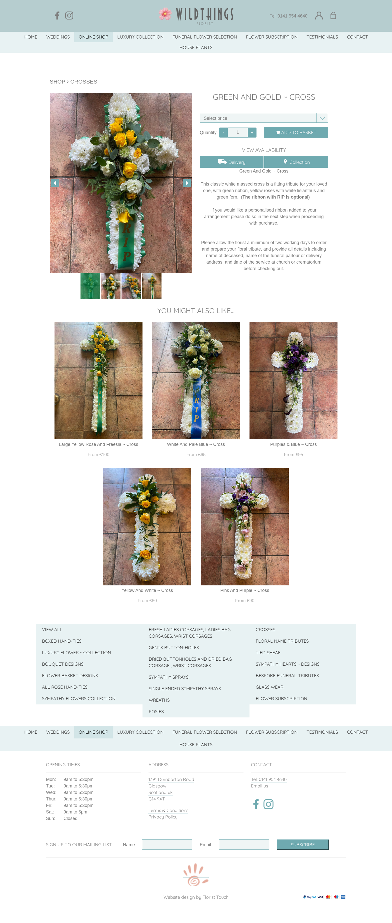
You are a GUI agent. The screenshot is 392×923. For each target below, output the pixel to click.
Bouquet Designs (63, 664)
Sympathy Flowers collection (79, 698)
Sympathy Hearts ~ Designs (288, 664)
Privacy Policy (163, 817)
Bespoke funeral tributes (287, 675)
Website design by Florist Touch (196, 897)
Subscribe (303, 844)
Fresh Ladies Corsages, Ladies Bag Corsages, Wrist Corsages (190, 633)
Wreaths (159, 700)
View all (52, 629)
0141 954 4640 (293, 16)
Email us (259, 786)
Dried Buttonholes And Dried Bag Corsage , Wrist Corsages (190, 662)
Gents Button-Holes (174, 647)
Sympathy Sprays (168, 677)
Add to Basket (296, 132)
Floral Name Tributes (282, 641)
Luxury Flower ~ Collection (76, 652)
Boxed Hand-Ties (62, 641)
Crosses (83, 82)
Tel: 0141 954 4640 (269, 779)
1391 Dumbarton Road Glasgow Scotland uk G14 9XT (171, 789)
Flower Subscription (281, 698)
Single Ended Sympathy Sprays (185, 688)
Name (129, 844)
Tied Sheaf (268, 652)
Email (205, 844)
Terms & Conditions (168, 810)
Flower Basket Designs (70, 675)
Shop (57, 82)
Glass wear (270, 687)
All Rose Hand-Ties (65, 687)
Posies (156, 711)
